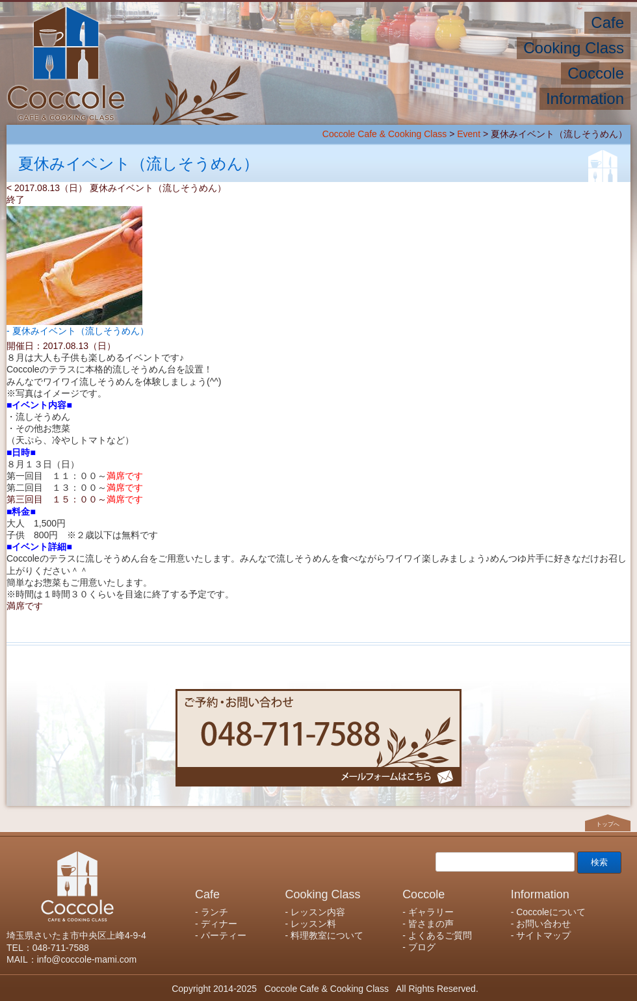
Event (468, 134)
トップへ (607, 824)
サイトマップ (543, 935)
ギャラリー (431, 912)
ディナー (219, 923)
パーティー (223, 935)
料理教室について (327, 935)
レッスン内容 (318, 912)
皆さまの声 (431, 923)
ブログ (422, 947)
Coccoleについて (551, 912)
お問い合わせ (543, 923)
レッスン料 (313, 923)
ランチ (214, 912)
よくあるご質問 (440, 935)
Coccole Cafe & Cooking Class (384, 134)
